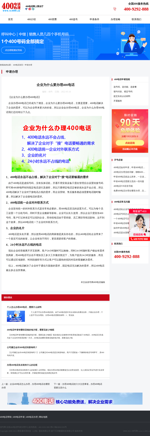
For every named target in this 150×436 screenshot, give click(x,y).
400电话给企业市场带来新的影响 (129, 209)
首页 (10, 19)
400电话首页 (18, 65)
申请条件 (94, 19)
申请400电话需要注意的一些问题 (129, 181)
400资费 (52, 19)
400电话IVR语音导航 (123, 186)
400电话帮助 (6, 417)
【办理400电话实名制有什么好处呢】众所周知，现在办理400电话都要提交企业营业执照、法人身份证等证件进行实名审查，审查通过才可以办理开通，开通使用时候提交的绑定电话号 (55, 371)
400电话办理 (32, 417)
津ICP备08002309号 (58, 427)
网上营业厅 (34, 6)
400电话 (94, 103)
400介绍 (31, 19)
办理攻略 (115, 19)
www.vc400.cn (144, 431)
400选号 (73, 19)
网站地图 (43, 417)
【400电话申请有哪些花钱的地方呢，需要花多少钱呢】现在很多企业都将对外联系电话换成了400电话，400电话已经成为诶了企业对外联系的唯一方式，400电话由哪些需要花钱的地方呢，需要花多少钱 (55, 336)
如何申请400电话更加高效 (126, 228)
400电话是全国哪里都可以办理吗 (129, 233)
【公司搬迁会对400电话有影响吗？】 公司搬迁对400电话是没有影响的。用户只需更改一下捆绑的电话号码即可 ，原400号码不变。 (55, 354)
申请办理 (28, 65)
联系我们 (136, 19)
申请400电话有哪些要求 (125, 223)
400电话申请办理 (17, 427)
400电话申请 (19, 417)
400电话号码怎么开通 (124, 214)
